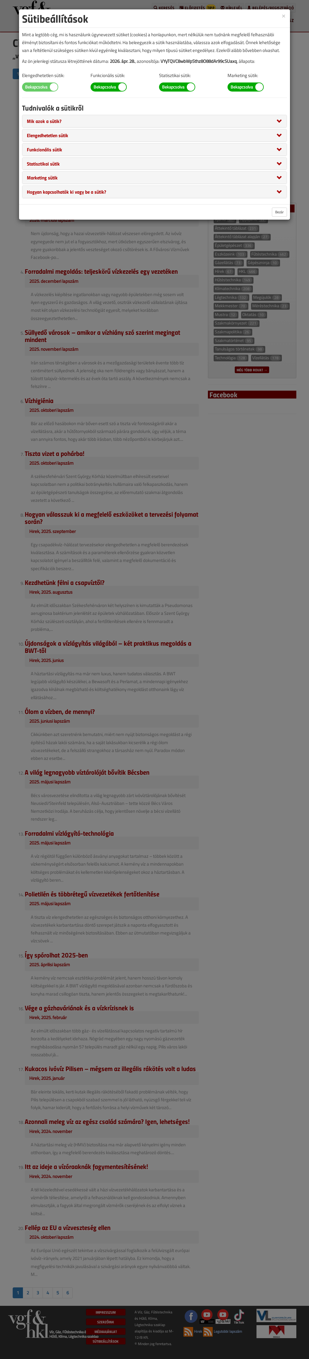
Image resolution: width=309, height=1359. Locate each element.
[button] (44, 121)
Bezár (279, 212)
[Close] (283, 15)
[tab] (154, 121)
